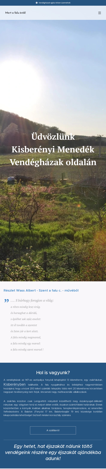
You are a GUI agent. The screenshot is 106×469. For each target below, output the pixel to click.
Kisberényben (15, 384)
